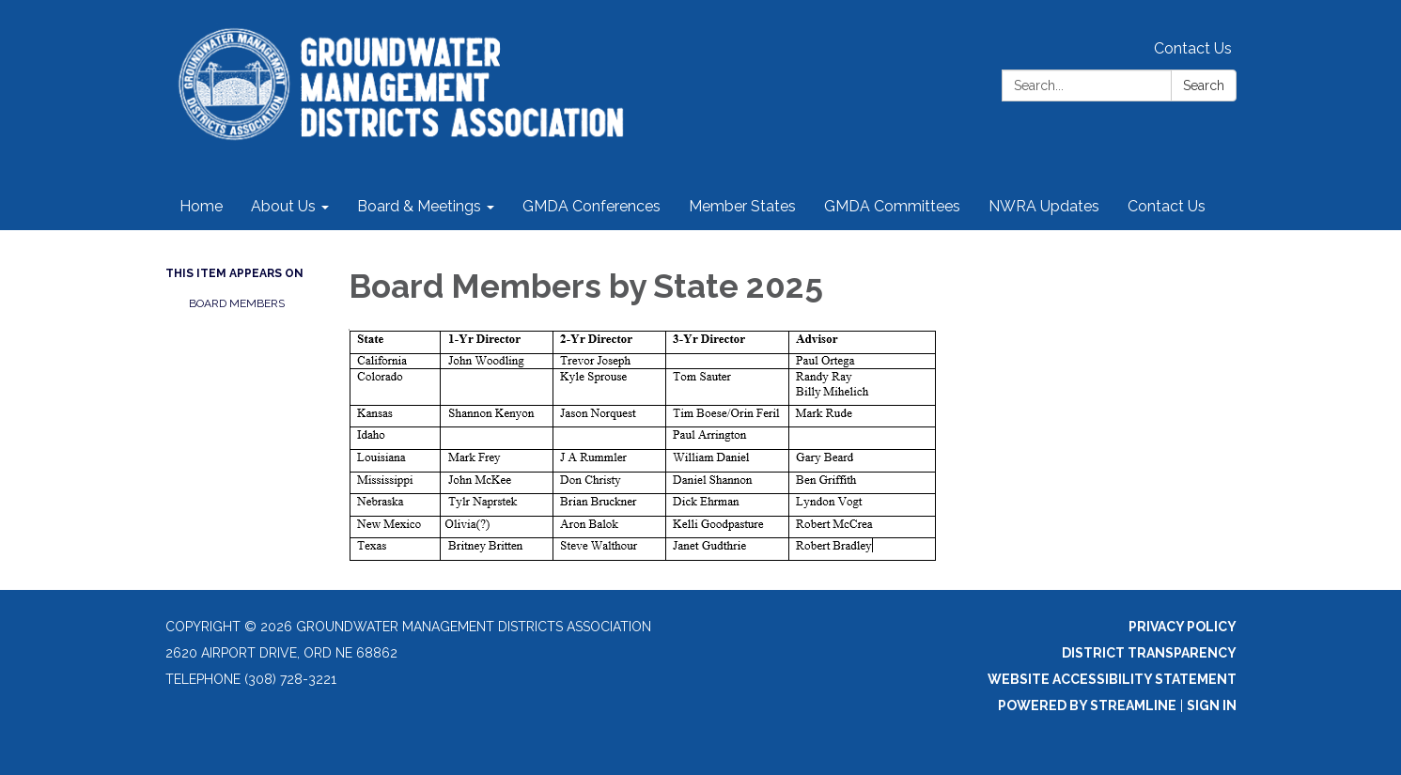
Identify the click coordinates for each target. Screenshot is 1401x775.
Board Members (237, 303)
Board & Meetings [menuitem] (419, 206)
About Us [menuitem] (283, 206)
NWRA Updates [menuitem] (1043, 206)
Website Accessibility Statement (1112, 679)
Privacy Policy (1183, 626)
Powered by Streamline (1087, 705)
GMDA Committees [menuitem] (892, 206)
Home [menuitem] (201, 206)
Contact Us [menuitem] (1167, 206)
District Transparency (1149, 652)
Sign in (1212, 705)
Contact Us (1193, 48)
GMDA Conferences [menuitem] (591, 206)
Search (1203, 85)
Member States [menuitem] (742, 206)
